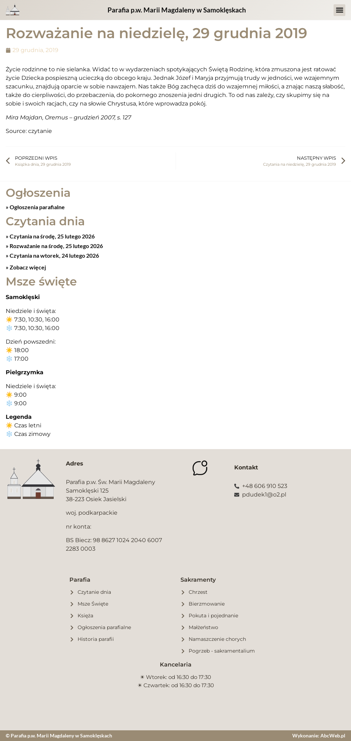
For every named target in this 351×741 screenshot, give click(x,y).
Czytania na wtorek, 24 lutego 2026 (54, 255)
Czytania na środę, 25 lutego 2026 (52, 236)
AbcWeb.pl (332, 735)
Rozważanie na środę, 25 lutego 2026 (56, 245)
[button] (339, 10)
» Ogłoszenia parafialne (35, 207)
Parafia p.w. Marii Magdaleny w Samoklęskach (177, 10)
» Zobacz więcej (26, 267)
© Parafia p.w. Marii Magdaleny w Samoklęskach (59, 735)
